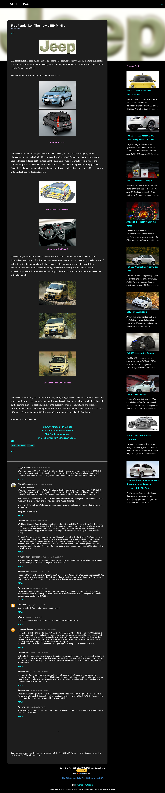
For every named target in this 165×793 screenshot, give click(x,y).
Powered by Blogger (82, 785)
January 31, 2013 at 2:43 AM (39, 690)
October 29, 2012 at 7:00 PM (39, 652)
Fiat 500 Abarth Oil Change (139, 180)
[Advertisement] (119, 99)
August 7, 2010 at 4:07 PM (38, 520)
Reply (20, 479)
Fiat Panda (19, 445)
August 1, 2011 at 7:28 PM (35, 605)
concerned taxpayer (27, 629)
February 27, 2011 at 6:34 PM (39, 571)
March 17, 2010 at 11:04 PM (43, 484)
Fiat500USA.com (25, 484)
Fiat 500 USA (17, 4)
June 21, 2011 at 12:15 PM (38, 588)
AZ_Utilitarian (24, 467)
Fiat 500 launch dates (136, 394)
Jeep (31, 445)
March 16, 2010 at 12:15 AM (41, 467)
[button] (12, 33)
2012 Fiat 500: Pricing (136, 312)
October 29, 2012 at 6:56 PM (46, 629)
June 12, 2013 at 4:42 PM (38, 707)
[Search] (32, 4)
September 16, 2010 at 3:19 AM (53, 557)
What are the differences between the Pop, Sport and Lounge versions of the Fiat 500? (142, 484)
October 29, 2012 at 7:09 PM (39, 671)
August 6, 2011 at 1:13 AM (33, 617)
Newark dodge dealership (30, 557)
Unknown (22, 605)
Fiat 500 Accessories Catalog (140, 353)
